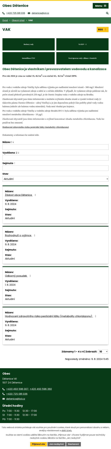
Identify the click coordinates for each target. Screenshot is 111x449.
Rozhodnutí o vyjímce (20, 235)
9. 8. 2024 (10, 204)
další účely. (66, 430)
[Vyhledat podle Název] (55, 147)
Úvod (5, 20)
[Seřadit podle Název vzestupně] (13, 141)
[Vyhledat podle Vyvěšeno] (55, 158)
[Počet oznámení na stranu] (103, 352)
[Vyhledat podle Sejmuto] (55, 168)
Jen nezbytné (56, 444)
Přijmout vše (38, 444)
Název (7, 142)
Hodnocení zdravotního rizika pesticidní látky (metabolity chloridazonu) (51, 316)
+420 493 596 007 (17, 389)
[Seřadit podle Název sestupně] (13, 142)
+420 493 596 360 (41, 389)
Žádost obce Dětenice (21, 195)
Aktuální (10, 218)
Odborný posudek (18, 275)
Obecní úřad (18, 20)
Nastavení (73, 444)
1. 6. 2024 (10, 284)
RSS (102, 29)
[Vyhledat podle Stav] (55, 179)
